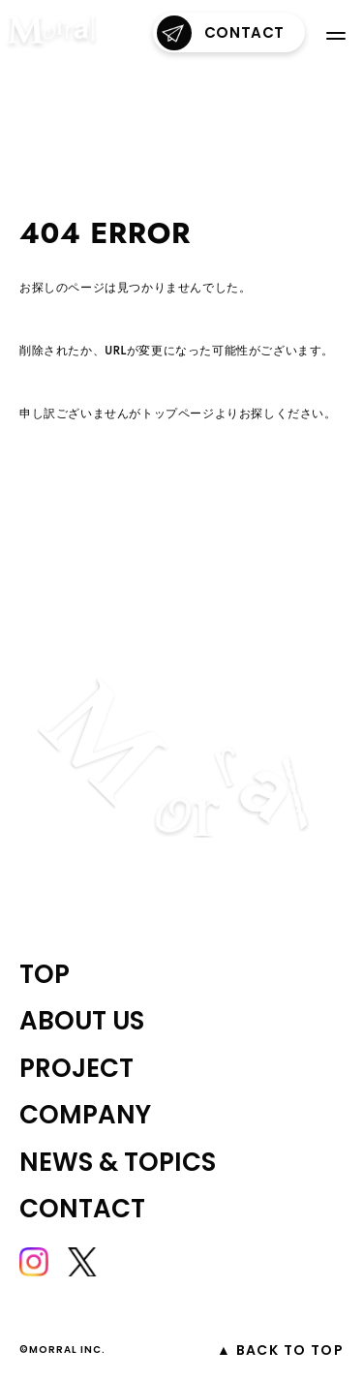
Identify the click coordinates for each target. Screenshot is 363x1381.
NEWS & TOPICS (117, 1162)
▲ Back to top (280, 1350)
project (76, 1068)
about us (81, 1020)
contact (221, 32)
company (85, 1114)
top (44, 974)
